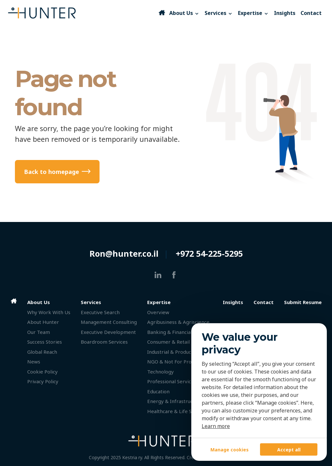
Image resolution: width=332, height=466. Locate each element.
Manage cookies (229, 450)
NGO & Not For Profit (171, 361)
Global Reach (42, 352)
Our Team (38, 332)
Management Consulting (109, 322)
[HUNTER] (82, 13)
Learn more (216, 426)
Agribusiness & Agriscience (178, 322)
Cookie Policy (42, 371)
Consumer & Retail (168, 341)
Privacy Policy (42, 381)
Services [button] (219, 13)
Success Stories (44, 341)
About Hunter (43, 322)
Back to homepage (51, 172)
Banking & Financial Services (179, 332)
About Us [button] (184, 13)
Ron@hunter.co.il (124, 253)
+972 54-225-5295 (209, 253)
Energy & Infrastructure (174, 401)
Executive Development (108, 332)
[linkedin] (158, 275)
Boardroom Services (104, 341)
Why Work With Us (48, 312)
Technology (160, 371)
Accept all (289, 450)
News (33, 361)
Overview (158, 312)
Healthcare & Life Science (176, 411)
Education (158, 391)
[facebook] (174, 275)
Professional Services (171, 381)
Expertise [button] (253, 13)
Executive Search (100, 312)
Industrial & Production (173, 352)
